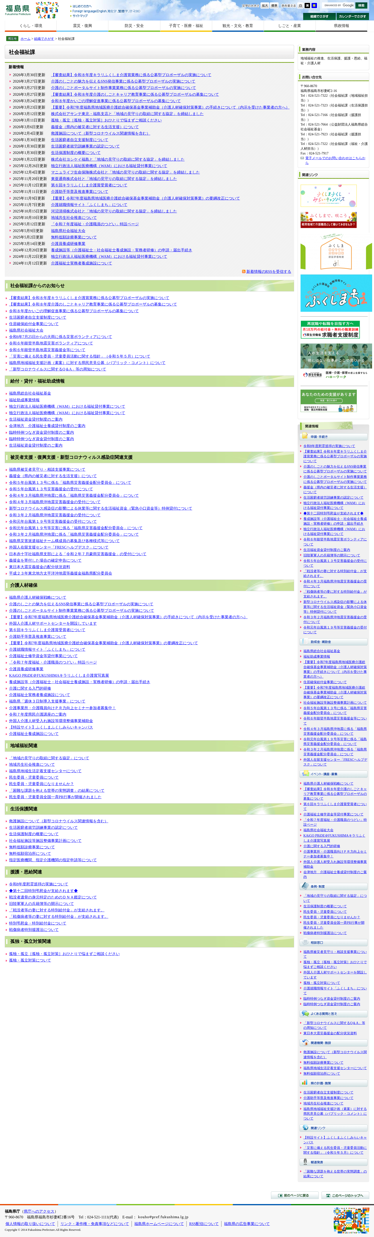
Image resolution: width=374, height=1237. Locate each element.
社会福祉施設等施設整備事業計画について (45, 841)
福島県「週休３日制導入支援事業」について (47, 701)
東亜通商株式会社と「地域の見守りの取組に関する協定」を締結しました (114, 179)
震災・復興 (82, 26)
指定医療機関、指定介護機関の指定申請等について (53, 860)
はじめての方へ (105, 6)
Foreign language (105, 11)
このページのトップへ (345, 1195)
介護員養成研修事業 (68, 244)
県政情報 (341, 26)
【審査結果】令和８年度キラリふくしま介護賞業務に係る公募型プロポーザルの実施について (131, 75)
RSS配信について (204, 1224)
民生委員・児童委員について (34, 777)
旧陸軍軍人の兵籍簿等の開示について (41, 904)
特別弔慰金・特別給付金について (37, 923)
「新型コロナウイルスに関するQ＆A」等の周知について (57, 369)
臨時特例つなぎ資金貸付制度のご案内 (41, 432)
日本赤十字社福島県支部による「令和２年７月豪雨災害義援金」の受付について (77, 554)
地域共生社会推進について (74, 218)
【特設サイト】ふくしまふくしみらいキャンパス (51, 727)
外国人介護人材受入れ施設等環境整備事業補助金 (51, 721)
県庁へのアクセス (39, 1211)
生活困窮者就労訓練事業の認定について (85, 146)
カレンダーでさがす (353, 16)
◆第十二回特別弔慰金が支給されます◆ (43, 891)
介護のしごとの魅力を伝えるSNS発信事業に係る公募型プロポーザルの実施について (123, 81)
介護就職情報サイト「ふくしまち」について (89, 205)
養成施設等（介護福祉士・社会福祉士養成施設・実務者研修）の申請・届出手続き (121, 250)
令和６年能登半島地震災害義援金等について (47, 350)
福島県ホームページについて (159, 1224)
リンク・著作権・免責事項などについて (94, 1224)
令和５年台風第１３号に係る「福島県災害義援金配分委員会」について (70, 483)
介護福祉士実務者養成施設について (81, 263)
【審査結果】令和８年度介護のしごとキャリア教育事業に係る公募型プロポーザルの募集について (135, 94)
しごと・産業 (289, 26)
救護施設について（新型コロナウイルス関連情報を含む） (100, 133)
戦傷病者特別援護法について (34, 930)
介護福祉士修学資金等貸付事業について (43, 656)
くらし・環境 (30, 26)
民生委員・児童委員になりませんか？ (41, 784)
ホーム (26, 39)
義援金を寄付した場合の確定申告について (45, 560)
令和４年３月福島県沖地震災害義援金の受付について (55, 502)
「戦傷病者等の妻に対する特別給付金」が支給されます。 (58, 917)
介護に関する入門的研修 (30, 688)
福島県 (18, 10)
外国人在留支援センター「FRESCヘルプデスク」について (59, 547)
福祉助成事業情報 (24, 400)
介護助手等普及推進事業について (79, 192)
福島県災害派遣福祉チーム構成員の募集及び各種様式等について (64, 541)
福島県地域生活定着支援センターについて (45, 771)
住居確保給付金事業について (34, 324)
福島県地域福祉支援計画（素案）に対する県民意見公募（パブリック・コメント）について (87, 363)
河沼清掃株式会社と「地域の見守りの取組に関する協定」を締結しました (114, 211)
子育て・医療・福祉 (186, 26)
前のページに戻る (295, 1195)
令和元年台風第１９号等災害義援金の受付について (53, 521)
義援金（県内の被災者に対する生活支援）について (95, 127)
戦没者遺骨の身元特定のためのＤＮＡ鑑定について (53, 897)
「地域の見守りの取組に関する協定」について (49, 758)
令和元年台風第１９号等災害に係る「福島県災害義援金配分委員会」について (76, 528)
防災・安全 (134, 26)
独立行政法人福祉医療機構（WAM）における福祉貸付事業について (109, 166)
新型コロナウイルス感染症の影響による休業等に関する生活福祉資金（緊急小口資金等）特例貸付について (100, 508)
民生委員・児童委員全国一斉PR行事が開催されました (55, 797)
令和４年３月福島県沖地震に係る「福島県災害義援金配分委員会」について (74, 495)
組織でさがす (319, 16)
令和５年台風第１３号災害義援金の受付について (51, 489)
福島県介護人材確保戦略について (37, 597)
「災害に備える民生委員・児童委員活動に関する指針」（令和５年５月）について (79, 356)
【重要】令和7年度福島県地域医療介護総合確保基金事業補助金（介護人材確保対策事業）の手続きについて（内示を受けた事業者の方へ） (170, 107)
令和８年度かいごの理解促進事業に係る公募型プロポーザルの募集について (116, 101)
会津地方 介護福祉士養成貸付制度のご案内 (47, 426)
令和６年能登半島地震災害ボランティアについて (51, 343)
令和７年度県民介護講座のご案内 (37, 714)
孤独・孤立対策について (30, 960)
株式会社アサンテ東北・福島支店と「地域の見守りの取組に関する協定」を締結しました (127, 114)
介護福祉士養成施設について (34, 734)
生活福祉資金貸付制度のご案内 (35, 419)
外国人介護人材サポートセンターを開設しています (53, 623)
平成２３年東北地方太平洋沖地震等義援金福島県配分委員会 (60, 573)
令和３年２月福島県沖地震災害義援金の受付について (55, 515)
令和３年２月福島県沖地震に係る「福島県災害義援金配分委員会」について (74, 534)
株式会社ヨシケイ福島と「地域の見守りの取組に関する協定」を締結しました (118, 159)
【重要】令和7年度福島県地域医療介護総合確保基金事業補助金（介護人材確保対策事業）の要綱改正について (145, 198)
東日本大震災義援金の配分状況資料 (39, 567)
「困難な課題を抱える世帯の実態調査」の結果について (56, 790)
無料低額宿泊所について (30, 853)
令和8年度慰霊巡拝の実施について (38, 884)
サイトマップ (105, 15)
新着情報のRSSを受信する (268, 272)
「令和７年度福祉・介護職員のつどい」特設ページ (95, 224)
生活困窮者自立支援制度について (79, 140)
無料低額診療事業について (74, 237)
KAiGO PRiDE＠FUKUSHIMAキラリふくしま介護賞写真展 (59, 675)
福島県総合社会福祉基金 (30, 393)
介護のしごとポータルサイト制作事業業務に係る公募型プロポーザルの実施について (123, 88)
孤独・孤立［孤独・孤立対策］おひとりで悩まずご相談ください (106, 120)
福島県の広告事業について (247, 1224)
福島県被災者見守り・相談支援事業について (47, 469)
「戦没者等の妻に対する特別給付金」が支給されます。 (56, 910)
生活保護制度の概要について (76, 153)
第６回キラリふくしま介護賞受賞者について (89, 185)
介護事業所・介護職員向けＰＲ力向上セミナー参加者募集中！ (62, 708)
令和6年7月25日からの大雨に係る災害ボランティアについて (60, 337)
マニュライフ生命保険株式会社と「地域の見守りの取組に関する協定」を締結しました (125, 172)
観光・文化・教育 (238, 26)
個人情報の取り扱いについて (30, 1224)
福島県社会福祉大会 (68, 231)
